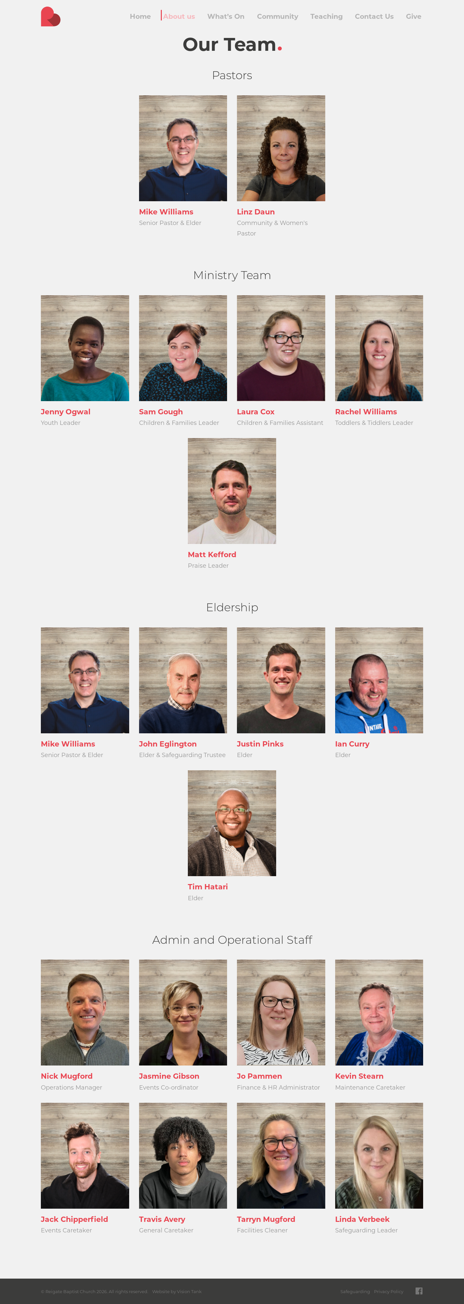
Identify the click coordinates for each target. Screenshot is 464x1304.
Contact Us (372, 16)
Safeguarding (355, 1291)
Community (276, 16)
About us (179, 16)
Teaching (325, 16)
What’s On (226, 16)
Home (139, 16)
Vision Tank (189, 1291)
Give (412, 16)
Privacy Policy (388, 1291)
